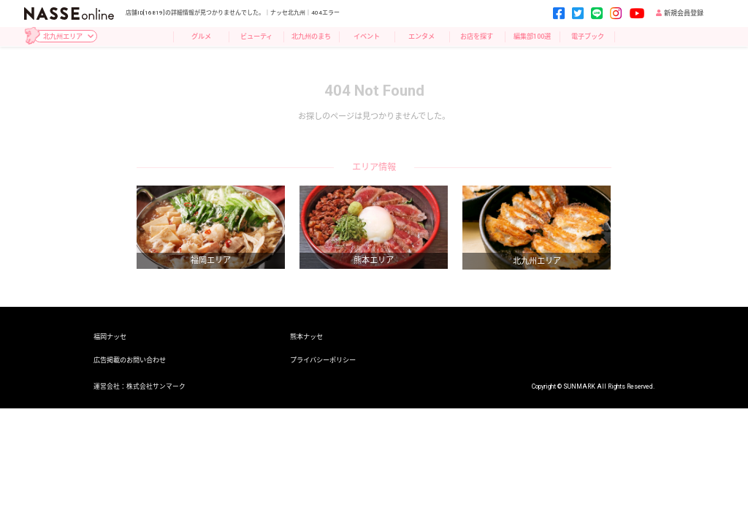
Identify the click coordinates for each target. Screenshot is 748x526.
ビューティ (256, 36)
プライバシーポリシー (323, 360)
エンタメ (421, 36)
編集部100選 (532, 36)
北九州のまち (311, 36)
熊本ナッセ (306, 336)
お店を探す (476, 36)
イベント (367, 36)
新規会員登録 (679, 13)
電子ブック (587, 36)
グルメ (201, 36)
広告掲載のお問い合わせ (130, 360)
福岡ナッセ (110, 336)
